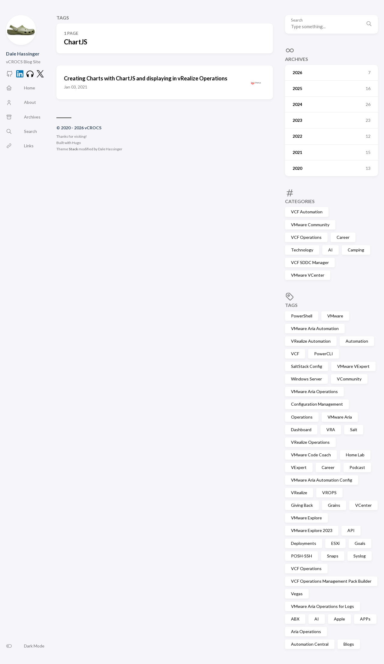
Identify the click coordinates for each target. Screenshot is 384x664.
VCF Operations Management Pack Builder (331, 581)
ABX (295, 618)
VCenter (363, 505)
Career (343, 237)
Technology (302, 249)
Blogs (349, 644)
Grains (334, 505)
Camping (356, 249)
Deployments (303, 543)
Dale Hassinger (23, 53)
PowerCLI (323, 353)
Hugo (76, 142)
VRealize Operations (310, 442)
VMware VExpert (353, 366)
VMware (335, 315)
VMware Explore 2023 (311, 530)
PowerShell (301, 315)
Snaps (332, 555)
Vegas (297, 593)
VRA (330, 429)
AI (330, 249)
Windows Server (306, 378)
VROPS (329, 492)
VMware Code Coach (311, 454)
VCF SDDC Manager (310, 262)
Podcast (357, 467)
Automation (357, 341)
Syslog (359, 555)
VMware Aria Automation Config (321, 479)
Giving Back (302, 505)
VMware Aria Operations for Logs (322, 606)
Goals (360, 543)
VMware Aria (340, 416)
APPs (365, 618)
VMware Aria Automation (315, 328)
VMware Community (310, 224)
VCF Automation (306, 211)
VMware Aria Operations (314, 391)
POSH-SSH (301, 555)
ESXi (335, 543)
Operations (302, 416)
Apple (339, 618)
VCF (295, 353)
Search (297, 20)
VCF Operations (306, 237)
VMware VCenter (307, 275)
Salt (353, 429)
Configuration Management (317, 404)
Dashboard (301, 429)
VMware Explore (306, 517)
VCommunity (349, 378)
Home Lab (355, 454)
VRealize (299, 492)
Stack (73, 149)
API (351, 530)
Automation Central (309, 644)
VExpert (299, 467)
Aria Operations (306, 631)
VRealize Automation (311, 341)
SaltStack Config (306, 366)
